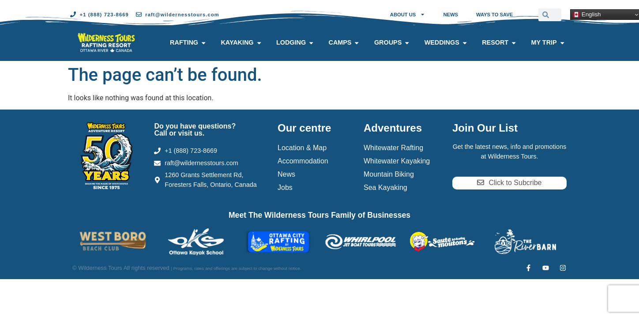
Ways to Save (494, 14)
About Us (407, 14)
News (450, 14)
